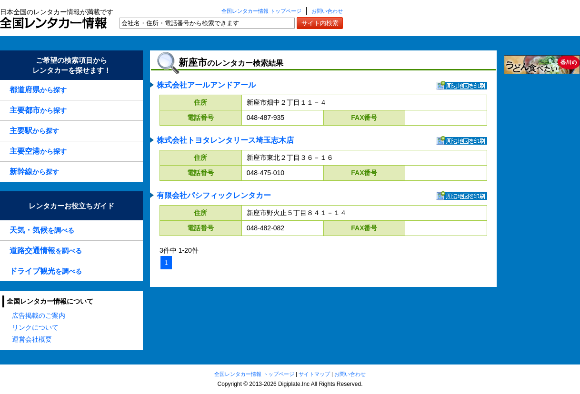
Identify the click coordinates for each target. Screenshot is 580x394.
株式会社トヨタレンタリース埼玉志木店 (225, 140)
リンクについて (35, 327)
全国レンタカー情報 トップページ (261, 11)
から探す (38, 90)
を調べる (42, 230)
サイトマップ (314, 374)
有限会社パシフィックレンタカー (214, 195)
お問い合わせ (327, 11)
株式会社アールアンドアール (206, 85)
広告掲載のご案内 (38, 315)
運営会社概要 (32, 339)
